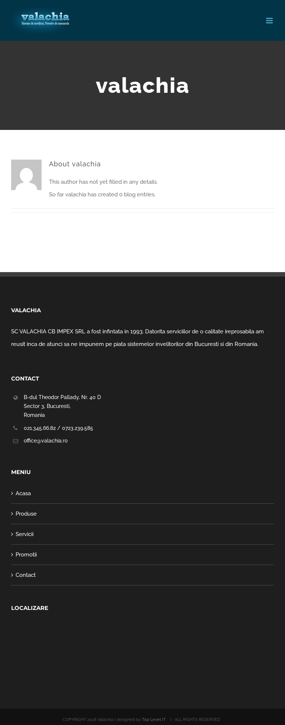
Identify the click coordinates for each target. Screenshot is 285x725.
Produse (26, 513)
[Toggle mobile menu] (270, 21)
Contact (26, 575)
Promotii (26, 554)
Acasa (23, 493)
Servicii (24, 534)
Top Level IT (154, 719)
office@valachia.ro (46, 441)
